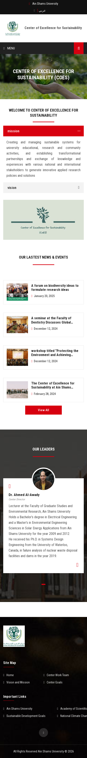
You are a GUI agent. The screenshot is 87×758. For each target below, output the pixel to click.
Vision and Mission (16, 682)
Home (8, 675)
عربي (42, 10)
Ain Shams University (17, 708)
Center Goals (53, 682)
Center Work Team (56, 675)
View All (43, 410)
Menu (9, 48)
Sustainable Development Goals (24, 716)
